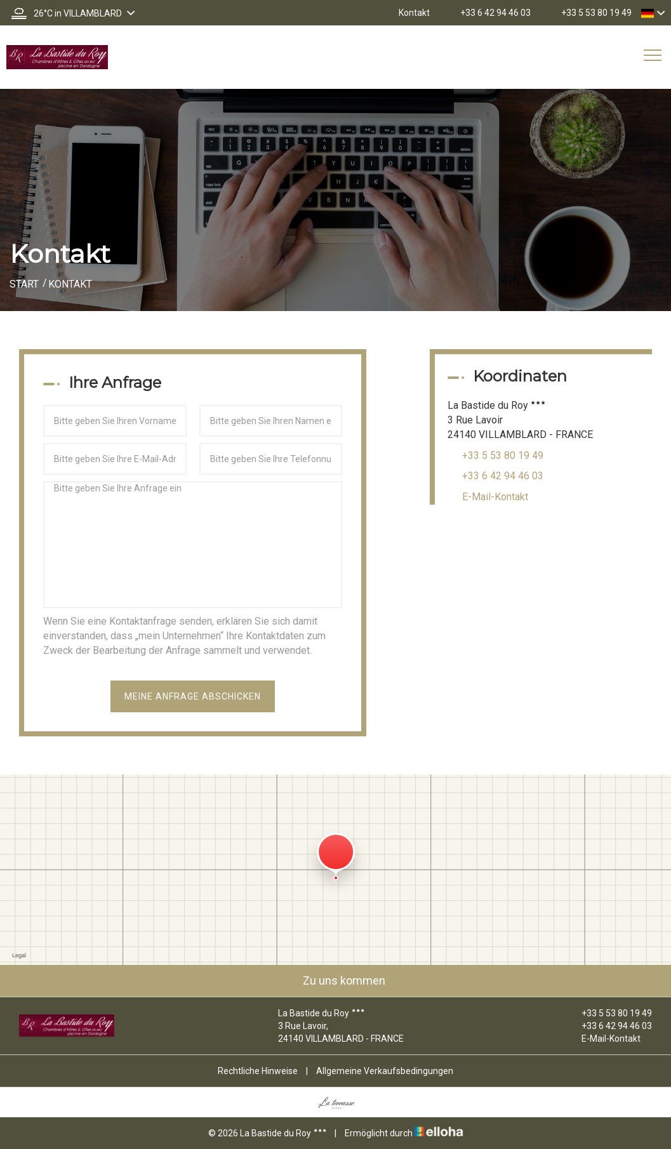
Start (24, 284)
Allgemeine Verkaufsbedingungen (384, 1071)
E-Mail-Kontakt (495, 497)
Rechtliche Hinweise (258, 1071)
